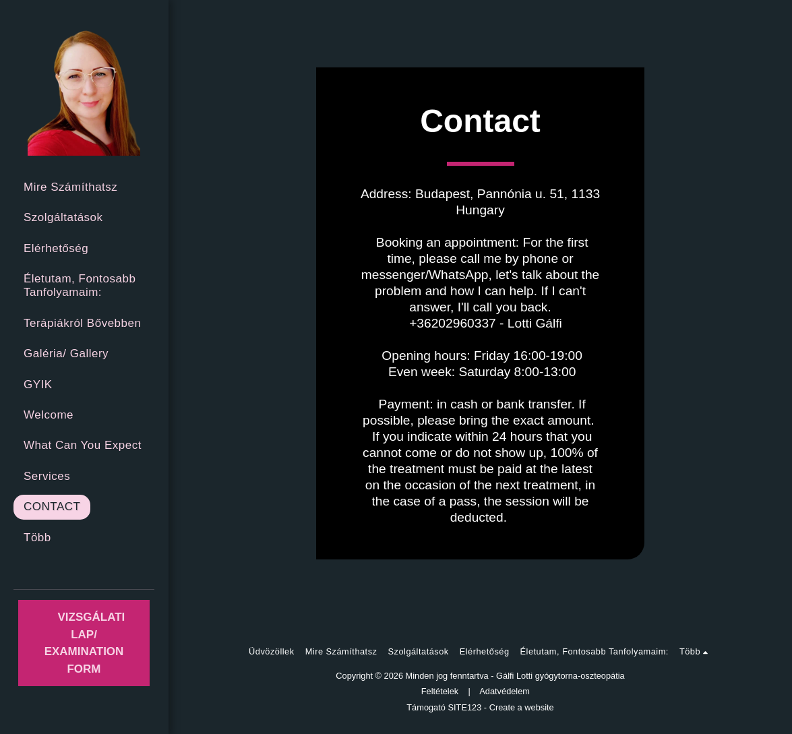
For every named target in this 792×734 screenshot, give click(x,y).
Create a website (521, 707)
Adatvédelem (504, 691)
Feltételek (439, 691)
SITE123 (464, 707)
